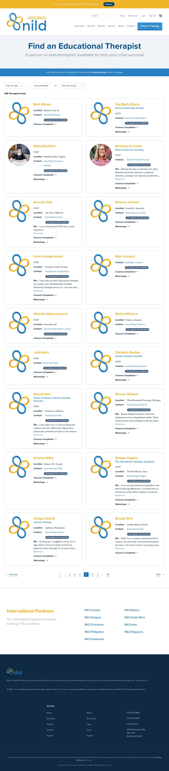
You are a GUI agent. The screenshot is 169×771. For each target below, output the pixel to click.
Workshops (121, 131)
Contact (131, 26)
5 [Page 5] (86, 574)
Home (49, 712)
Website (47, 165)
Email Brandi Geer (53, 415)
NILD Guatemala (94, 639)
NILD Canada (92, 610)
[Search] (103, 16)
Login (143, 15)
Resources (133, 15)
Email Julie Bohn (50, 362)
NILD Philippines (94, 632)
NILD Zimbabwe (94, 624)
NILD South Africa (135, 617)
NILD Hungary (92, 617)
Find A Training (150, 26)
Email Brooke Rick (135, 529)
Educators (79, 26)
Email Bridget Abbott (54, 532)
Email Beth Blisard (52, 114)
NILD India (131, 624)
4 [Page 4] (79, 574)
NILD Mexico (132, 610)
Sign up (152, 15)
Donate (111, 26)
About (121, 26)
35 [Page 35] (108, 574)
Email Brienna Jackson (135, 212)
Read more (120, 179)
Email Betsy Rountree (53, 161)
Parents (101, 26)
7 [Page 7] (97, 574)
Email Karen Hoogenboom (57, 271)
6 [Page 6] (92, 574)
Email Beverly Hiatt (54, 217)
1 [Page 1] (60, 574)
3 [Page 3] (74, 574)
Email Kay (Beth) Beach (135, 118)
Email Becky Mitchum (135, 324)
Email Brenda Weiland (137, 404)
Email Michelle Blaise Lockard (57, 328)
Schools (91, 26)
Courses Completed (44, 124)
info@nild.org (132, 724)
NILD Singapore (134, 632)
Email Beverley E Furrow (138, 159)
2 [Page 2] (69, 574)
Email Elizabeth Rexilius (135, 366)
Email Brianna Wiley (53, 468)
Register (109, 4)
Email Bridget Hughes (136, 475)
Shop (122, 15)
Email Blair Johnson (134, 262)
